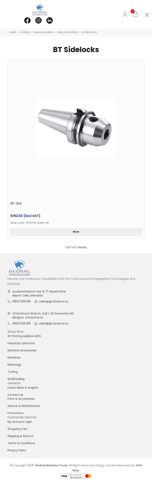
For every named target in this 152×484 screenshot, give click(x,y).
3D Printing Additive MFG (24, 336)
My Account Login (20, 422)
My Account (126, 14)
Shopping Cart (17, 429)
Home (13, 32)
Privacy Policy (17, 450)
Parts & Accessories (21, 399)
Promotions (15, 413)
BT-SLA (16, 203)
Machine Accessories (22, 350)
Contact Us (15, 395)
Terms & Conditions (21, 443)
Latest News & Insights (23, 388)
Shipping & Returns (20, 436)
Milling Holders (43, 32)
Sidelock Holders (67, 32)
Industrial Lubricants (21, 343)
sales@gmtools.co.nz (53, 301)
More (76, 231)
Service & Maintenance (24, 406)
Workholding (16, 379)
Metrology (14, 365)
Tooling (25, 32)
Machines (14, 357)
